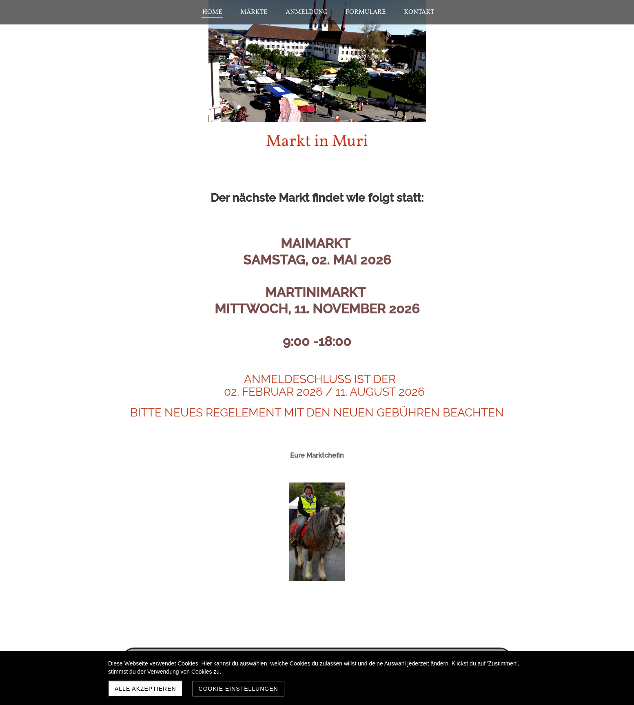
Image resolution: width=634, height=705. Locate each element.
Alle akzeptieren (145, 688)
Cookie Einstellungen (238, 688)
